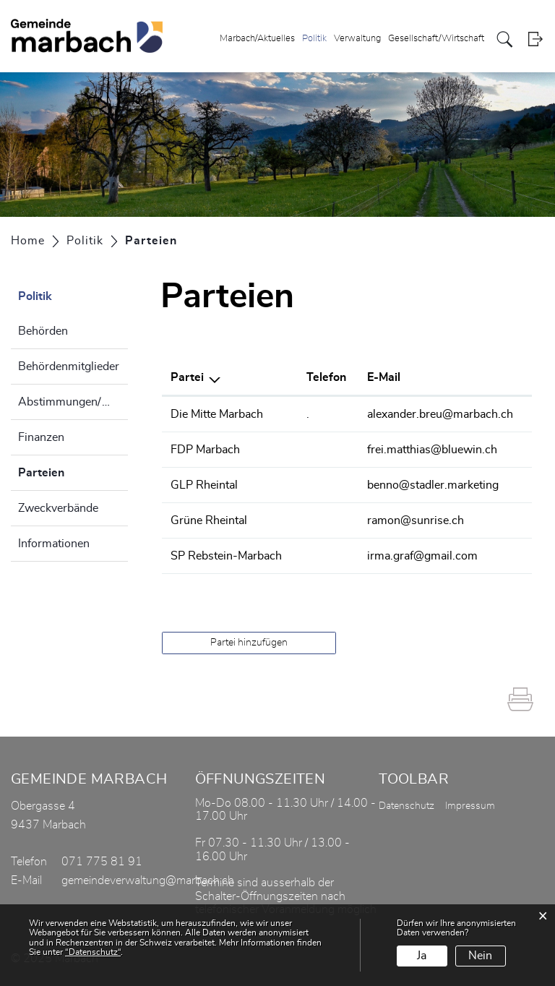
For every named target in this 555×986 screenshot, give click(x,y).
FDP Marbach (205, 449)
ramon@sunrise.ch (415, 520)
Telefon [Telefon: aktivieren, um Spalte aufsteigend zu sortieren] (326, 377)
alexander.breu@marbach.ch (440, 414)
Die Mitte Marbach (217, 414)
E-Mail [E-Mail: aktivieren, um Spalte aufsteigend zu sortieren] (383, 377)
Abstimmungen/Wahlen (73, 402)
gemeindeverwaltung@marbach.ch (147, 880)
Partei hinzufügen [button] (249, 643)
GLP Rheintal (204, 485)
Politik (314, 38)
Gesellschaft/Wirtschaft (436, 38)
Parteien (73, 471)
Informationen (54, 543)
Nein (480, 955)
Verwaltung (357, 38)
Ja (421, 955)
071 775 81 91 (101, 861)
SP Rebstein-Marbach (226, 556)
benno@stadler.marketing (433, 485)
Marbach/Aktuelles (257, 38)
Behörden (43, 331)
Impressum (470, 806)
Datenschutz (406, 806)
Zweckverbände (58, 508)
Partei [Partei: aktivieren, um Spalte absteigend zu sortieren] (187, 377)
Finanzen (41, 437)
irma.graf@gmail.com (422, 556)
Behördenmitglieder (68, 366)
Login (535, 39)
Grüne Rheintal (209, 520)
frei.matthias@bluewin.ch (432, 449)
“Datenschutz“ (93, 952)
